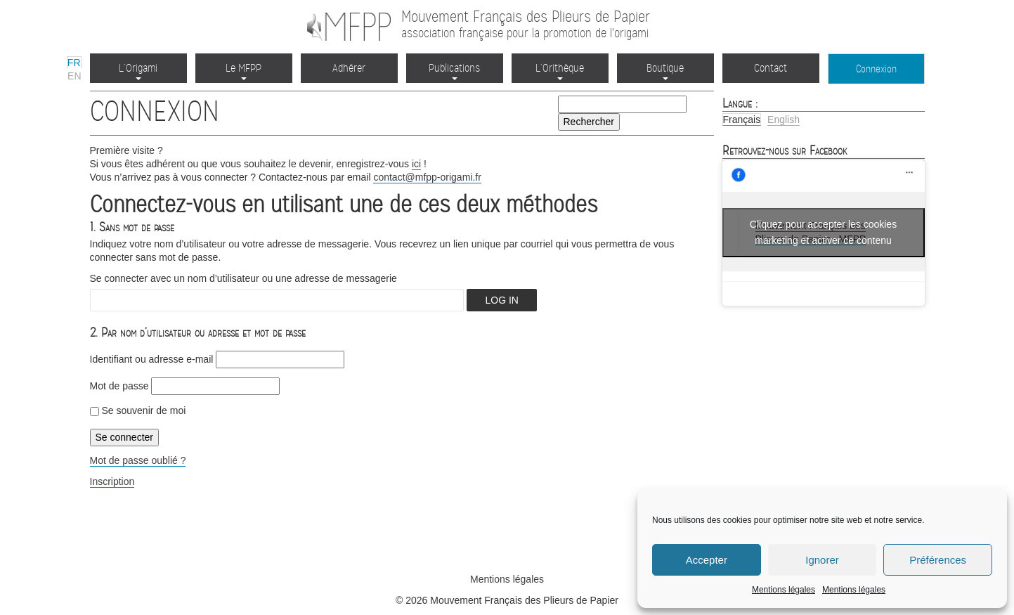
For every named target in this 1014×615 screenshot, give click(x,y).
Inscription (112, 481)
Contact (770, 68)
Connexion (876, 69)
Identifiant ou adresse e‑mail (152, 359)
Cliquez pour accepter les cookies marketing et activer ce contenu (823, 232)
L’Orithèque (559, 70)
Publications (454, 70)
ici (416, 163)
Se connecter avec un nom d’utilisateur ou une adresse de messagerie (243, 278)
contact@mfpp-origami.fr (427, 177)
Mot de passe (119, 385)
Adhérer (348, 68)
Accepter (706, 560)
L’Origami (138, 70)
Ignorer (822, 560)
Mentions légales (783, 590)
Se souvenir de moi (138, 410)
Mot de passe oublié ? (138, 460)
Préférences (937, 560)
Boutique (665, 70)
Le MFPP (243, 70)
